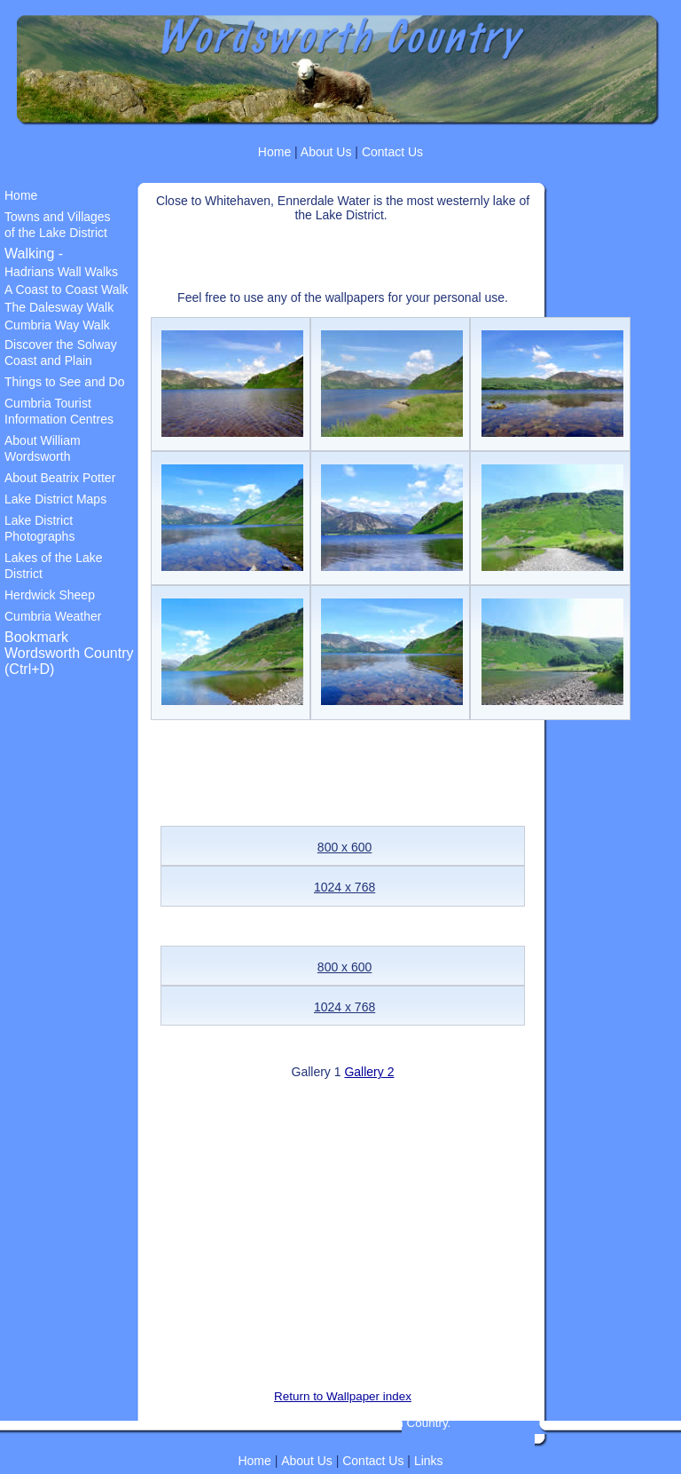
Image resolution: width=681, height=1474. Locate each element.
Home (274, 152)
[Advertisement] (358, 248)
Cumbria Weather (52, 616)
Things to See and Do (64, 382)
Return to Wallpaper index (342, 1396)
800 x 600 (344, 847)
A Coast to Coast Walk (66, 289)
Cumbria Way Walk (57, 325)
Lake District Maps (55, 499)
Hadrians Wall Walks (61, 272)
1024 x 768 (344, 887)
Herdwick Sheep (49, 595)
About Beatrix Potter (59, 478)
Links (428, 1461)
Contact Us (392, 152)
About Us (325, 152)
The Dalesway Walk (59, 307)
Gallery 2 (369, 1072)
